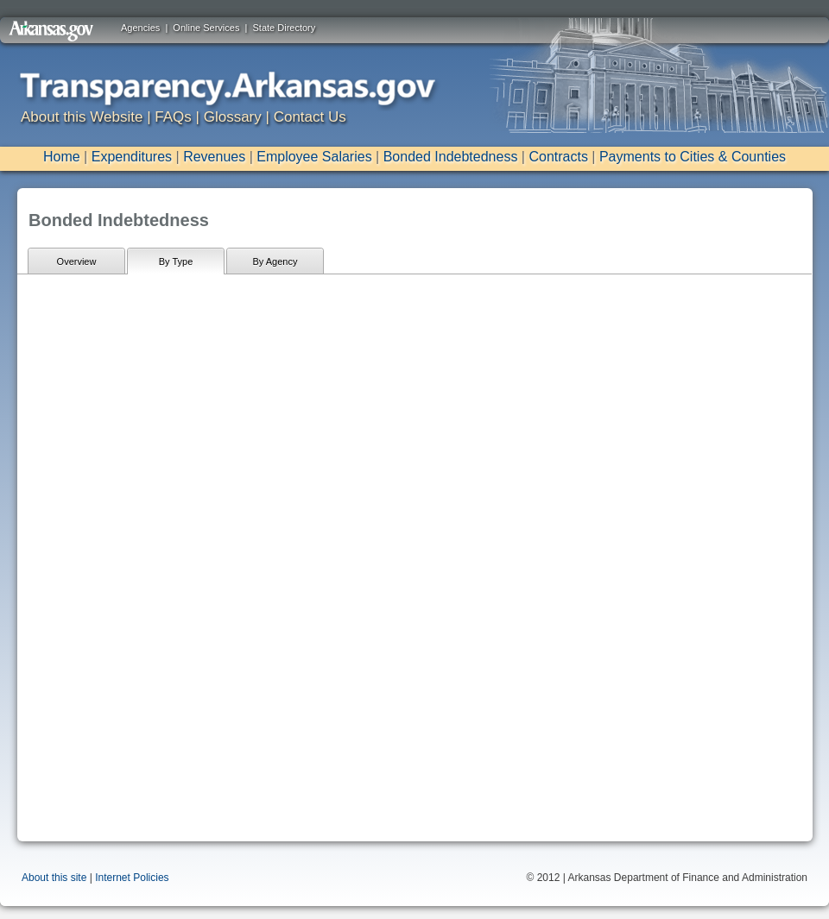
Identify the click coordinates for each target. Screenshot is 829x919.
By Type (176, 261)
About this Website (81, 117)
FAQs (173, 117)
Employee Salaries (313, 156)
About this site (54, 878)
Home (61, 156)
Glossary (233, 117)
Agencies (140, 27)
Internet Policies (131, 878)
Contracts (557, 156)
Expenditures (132, 156)
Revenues (214, 156)
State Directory (284, 27)
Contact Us (310, 117)
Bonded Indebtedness (450, 156)
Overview (77, 261)
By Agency (275, 261)
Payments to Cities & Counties (692, 156)
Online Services (206, 27)
